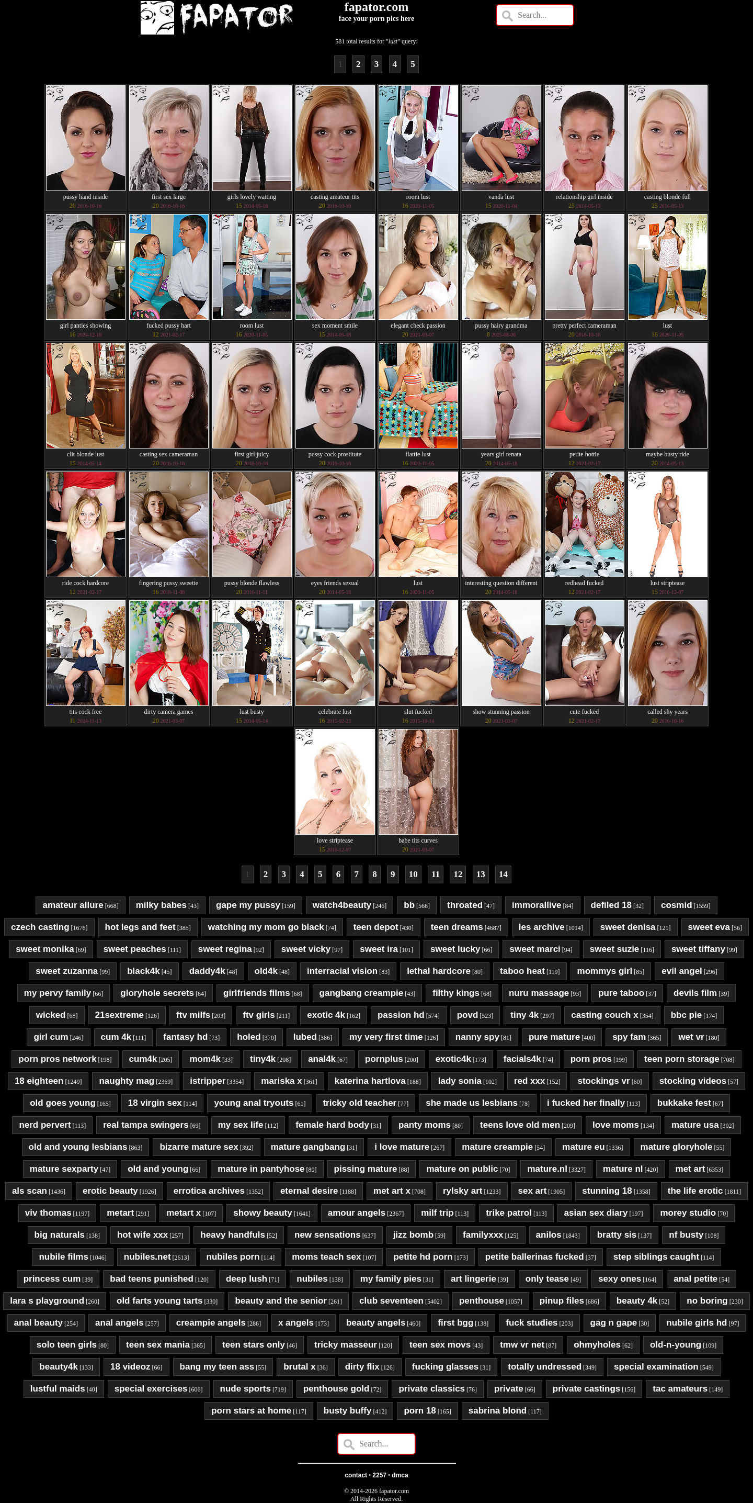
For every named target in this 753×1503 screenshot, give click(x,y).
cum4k (143, 1059)
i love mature (401, 1147)
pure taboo (621, 993)
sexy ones (619, 1279)
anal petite (695, 1279)
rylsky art (463, 1191)
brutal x (299, 1367)
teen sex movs (440, 1345)
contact (356, 1475)
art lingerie (473, 1279)
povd (467, 1015)
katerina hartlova (370, 1081)
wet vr (691, 1037)
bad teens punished (151, 1279)
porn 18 (420, 1411)
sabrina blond (498, 1411)
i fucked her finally (586, 1103)
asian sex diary (596, 1213)
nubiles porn (233, 1257)
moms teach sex (326, 1257)
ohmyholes (597, 1345)
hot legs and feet (140, 927)
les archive (542, 927)
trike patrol (509, 1213)
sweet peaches (135, 949)
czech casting (40, 927)
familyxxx (483, 1235)
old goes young (63, 1103)
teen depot (375, 927)
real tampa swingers (145, 1125)
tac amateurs (680, 1389)
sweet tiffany (698, 949)
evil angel (681, 971)
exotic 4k (326, 1015)
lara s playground (47, 1301)
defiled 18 (611, 905)
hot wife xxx (142, 1235)
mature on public (462, 1169)
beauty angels (375, 1323)
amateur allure (72, 905)
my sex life (241, 1125)
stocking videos (692, 1081)
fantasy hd (185, 1037)
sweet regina (225, 949)
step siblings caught (656, 1257)
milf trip (437, 1213)
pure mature (554, 1037)
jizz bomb (413, 1235)
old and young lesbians (78, 1147)
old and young (158, 1169)
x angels (296, 1323)
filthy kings (456, 993)
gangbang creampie (362, 993)
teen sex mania (158, 1345)
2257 (379, 1475)
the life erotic (695, 1191)
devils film (695, 993)
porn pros (591, 1059)
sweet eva (709, 927)
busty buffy (348, 1411)
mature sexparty (64, 1169)
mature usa (695, 1125)
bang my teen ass (217, 1367)
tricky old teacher (359, 1103)
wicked (51, 1015)
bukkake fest (684, 1103)
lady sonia (460, 1081)
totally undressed (544, 1367)
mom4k (205, 1059)
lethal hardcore (439, 971)
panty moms (424, 1125)
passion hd (401, 1015)
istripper (207, 1081)
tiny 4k (524, 1015)
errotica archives (209, 1191)
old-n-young (675, 1345)
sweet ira (379, 949)
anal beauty (38, 1323)
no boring (707, 1301)
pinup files (562, 1301)
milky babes (161, 905)
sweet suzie (615, 949)
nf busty (686, 1235)
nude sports (245, 1389)
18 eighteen (39, 1081)
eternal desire (309, 1191)
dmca (400, 1475)
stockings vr (603, 1081)
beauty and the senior (281, 1301)
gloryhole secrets (157, 993)
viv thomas (48, 1213)
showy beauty (262, 1213)
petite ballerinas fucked (534, 1257)
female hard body (332, 1125)
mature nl (623, 1169)
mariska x (281, 1081)
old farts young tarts (159, 1301)
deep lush (246, 1279)
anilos (549, 1235)
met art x (391, 1191)
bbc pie (686, 1015)
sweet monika (45, 949)
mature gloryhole (677, 1147)
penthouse (481, 1301)
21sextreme (119, 1015)
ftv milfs (193, 1015)
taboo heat (522, 971)
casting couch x (604, 1015)
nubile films (63, 1257)
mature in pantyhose (261, 1169)
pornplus (384, 1059)
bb (409, 905)
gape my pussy (248, 905)
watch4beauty (342, 905)
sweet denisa (628, 927)
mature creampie (497, 1147)
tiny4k (263, 1059)
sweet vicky (306, 949)
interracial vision (342, 971)
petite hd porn (422, 1257)
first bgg (455, 1323)
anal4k (322, 1059)
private (508, 1389)
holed (248, 1037)
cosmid (676, 905)
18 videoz (130, 1367)
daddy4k (207, 971)
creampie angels (211, 1323)
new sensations (327, 1235)
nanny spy (477, 1037)
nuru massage (539, 993)
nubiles (312, 1279)
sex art (532, 1191)
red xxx (529, 1081)
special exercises (151, 1389)
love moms (615, 1125)
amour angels (357, 1213)
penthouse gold (336, 1389)
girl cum (50, 1037)
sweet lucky (455, 949)
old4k (266, 971)
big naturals (60, 1235)
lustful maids (57, 1389)
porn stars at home (251, 1411)
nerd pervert (45, 1125)
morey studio (688, 1213)
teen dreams (457, 927)
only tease (547, 1279)
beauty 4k (637, 1301)
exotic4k (453, 1059)
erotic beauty (110, 1191)
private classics (431, 1389)
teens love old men (520, 1125)
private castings (586, 1389)
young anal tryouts (253, 1103)
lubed (305, 1037)
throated (465, 905)
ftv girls (259, 1015)
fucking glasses (445, 1367)
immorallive (537, 905)
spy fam (629, 1037)
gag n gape (613, 1323)
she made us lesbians (472, 1103)
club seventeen (391, 1301)
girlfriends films (256, 993)
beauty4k (58, 1367)
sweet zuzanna (67, 971)
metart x (183, 1213)
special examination (656, 1367)
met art (690, 1169)
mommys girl (605, 971)
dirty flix (362, 1367)
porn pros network (57, 1059)
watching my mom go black (266, 927)
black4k (143, 971)
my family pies (390, 1279)
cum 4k (116, 1037)
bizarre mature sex (198, 1147)
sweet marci (534, 949)
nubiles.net (147, 1257)
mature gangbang (308, 1147)
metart (120, 1213)
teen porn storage (682, 1059)
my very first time (386, 1037)
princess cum (52, 1279)
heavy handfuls (232, 1235)
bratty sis (617, 1235)
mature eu (583, 1147)
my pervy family (58, 993)
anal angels (119, 1323)
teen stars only (253, 1345)
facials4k (522, 1059)
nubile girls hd (696, 1323)
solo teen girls (67, 1345)
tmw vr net (522, 1345)
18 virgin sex (155, 1103)
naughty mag (126, 1081)
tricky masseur (345, 1345)
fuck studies (531, 1323)
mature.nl (547, 1169)
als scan (29, 1191)
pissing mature (365, 1169)
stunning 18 (607, 1191)
